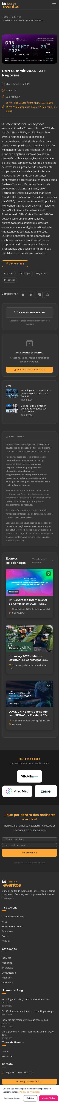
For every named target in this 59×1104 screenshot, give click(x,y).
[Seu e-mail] (29, 845)
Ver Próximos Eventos (29, 370)
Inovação (8, 273)
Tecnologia (24, 273)
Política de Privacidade (30, 1092)
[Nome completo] (29, 839)
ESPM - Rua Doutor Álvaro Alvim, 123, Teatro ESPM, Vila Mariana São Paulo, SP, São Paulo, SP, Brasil (31, 106)
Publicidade (7, 982)
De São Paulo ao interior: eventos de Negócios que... (29, 1013)
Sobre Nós (7, 931)
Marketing (7, 962)
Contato (6, 936)
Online (5, 1051)
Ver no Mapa (15, 263)
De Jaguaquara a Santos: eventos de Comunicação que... (29, 1035)
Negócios (41, 273)
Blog (4, 921)
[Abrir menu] (54, 4)
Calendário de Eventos (13, 916)
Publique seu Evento (12, 926)
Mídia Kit (6, 941)
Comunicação (9, 972)
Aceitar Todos (48, 1098)
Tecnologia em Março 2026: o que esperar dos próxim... (29, 1003)
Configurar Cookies (12, 1098)
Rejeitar (30, 1098)
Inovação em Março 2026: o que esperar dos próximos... (29, 1023)
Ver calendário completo (42, 561)
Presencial (9, 280)
